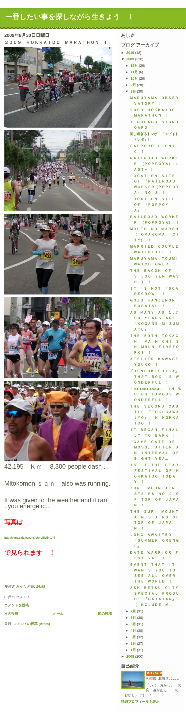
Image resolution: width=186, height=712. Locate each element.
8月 (134, 91)
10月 (135, 78)
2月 (134, 643)
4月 (134, 631)
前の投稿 (105, 614)
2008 (130, 656)
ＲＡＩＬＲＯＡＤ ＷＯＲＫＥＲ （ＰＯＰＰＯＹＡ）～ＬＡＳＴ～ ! (154, 163)
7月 (134, 611)
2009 (130, 59)
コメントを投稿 (16, 605)
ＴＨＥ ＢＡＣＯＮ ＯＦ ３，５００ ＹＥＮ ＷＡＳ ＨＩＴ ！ (156, 276)
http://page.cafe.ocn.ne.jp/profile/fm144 (29, 537)
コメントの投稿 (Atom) (31, 624)
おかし (156, 673)
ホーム (58, 614)
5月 (134, 624)
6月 (134, 618)
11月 (135, 72)
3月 (134, 637)
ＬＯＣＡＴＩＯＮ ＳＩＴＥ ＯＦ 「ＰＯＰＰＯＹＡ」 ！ (154, 204)
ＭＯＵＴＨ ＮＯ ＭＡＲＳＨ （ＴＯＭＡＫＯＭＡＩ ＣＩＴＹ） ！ (156, 234)
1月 (134, 650)
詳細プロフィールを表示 (140, 702)
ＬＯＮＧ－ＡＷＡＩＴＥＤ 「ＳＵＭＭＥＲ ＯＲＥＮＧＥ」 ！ (154, 540)
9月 (134, 85)
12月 (135, 66)
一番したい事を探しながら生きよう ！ (69, 17)
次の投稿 (11, 614)
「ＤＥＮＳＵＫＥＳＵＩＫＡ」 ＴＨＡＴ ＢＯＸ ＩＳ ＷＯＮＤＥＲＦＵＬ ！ (156, 376)
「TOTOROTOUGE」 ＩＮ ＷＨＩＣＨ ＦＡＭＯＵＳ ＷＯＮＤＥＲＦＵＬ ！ (155, 394)
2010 (130, 53)
